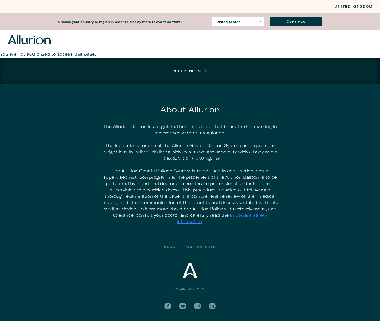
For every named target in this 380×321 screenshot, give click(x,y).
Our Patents (201, 247)
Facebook (167, 306)
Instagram (197, 306)
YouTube (182, 306)
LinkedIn (212, 306)
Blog (169, 247)
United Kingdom (354, 6)
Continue (296, 21)
